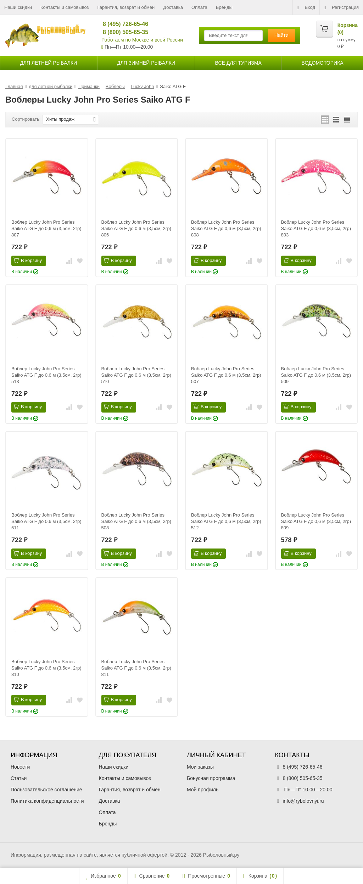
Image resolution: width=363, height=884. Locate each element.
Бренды (224, 7)
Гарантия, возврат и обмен (126, 7)
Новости (20, 767)
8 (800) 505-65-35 (122, 32)
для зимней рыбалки (146, 63)
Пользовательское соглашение (46, 789)
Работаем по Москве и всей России (142, 40)
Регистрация (341, 7)
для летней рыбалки (48, 63)
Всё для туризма (238, 63)
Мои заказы (200, 767)
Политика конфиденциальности (47, 801)
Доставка (173, 7)
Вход (306, 7)
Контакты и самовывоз (64, 7)
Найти (281, 35)
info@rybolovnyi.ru (303, 801)
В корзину (27, 260)
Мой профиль (202, 789)
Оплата (199, 7)
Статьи (19, 778)
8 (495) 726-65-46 (122, 24)
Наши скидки (18, 7)
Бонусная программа (211, 778)
